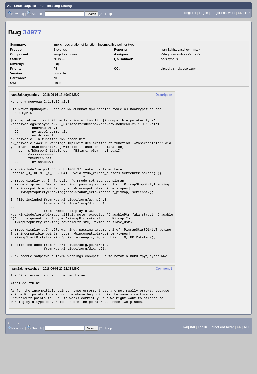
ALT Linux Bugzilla (21, 6)
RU (247, 13)
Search (37, 14)
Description (164, 95)
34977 (32, 32)
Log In (203, 13)
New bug (17, 14)
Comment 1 (164, 300)
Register (190, 13)
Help (108, 14)
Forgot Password (223, 13)
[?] (100, 14)
